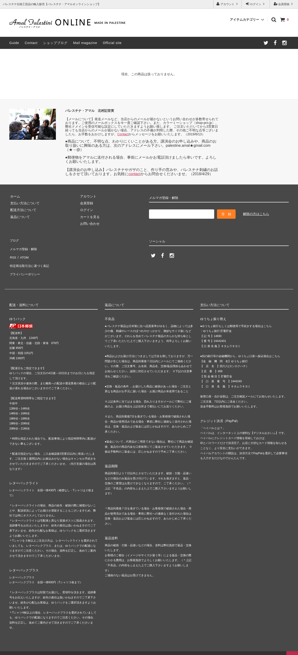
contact (135, 174)
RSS (12, 253)
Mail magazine (85, 43)
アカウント (227, 4)
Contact (31, 43)
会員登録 (284, 4)
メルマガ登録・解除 (24, 247)
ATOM (23, 253)
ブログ (14, 240)
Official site (112, 43)
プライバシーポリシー (25, 267)
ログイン (256, 4)
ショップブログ (55, 43)
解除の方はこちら (256, 214)
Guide (14, 43)
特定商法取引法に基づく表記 (30, 260)
